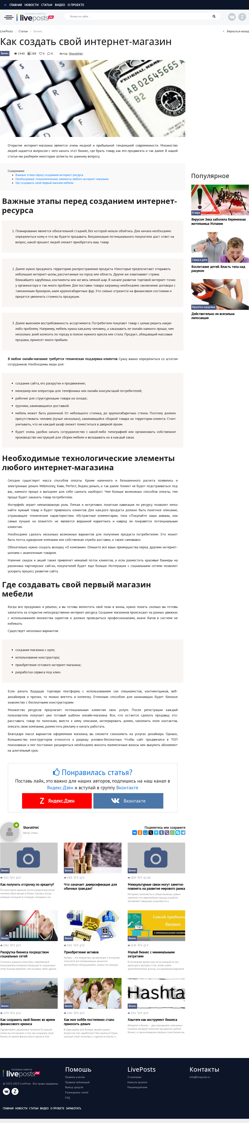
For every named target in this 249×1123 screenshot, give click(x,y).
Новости (31, 5)
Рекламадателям (137, 1087)
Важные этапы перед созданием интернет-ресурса (49, 175)
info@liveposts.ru (200, 1077)
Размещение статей (76, 1092)
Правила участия (75, 1077)
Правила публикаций (77, 1082)
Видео (60, 5)
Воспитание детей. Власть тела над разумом (218, 269)
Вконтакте (127, 788)
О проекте (76, 5)
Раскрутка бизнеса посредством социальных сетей (24, 954)
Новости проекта (137, 1082)
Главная (13, 5)
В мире (196, 212)
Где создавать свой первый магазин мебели (44, 183)
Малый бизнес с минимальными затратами (151, 954)
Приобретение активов (81, 952)
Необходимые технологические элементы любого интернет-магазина (61, 179)
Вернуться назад (236, 31)
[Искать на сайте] (142, 16)
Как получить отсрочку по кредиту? (27, 884)
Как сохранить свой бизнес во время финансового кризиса (27, 1022)
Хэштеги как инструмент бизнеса (152, 1020)
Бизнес (4, 53)
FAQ (67, 1097)
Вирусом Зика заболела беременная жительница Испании (218, 221)
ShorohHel (76, 53)
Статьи (46, 5)
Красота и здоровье (203, 307)
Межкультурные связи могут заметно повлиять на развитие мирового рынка (156, 886)
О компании (134, 1077)
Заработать (73, 1108)
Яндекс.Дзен (60, 788)
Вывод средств (74, 1087)
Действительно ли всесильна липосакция (212, 316)
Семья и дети (199, 260)
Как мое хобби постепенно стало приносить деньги (89, 1022)
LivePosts (6, 31)
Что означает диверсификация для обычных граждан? (90, 886)
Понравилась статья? (92, 772)
